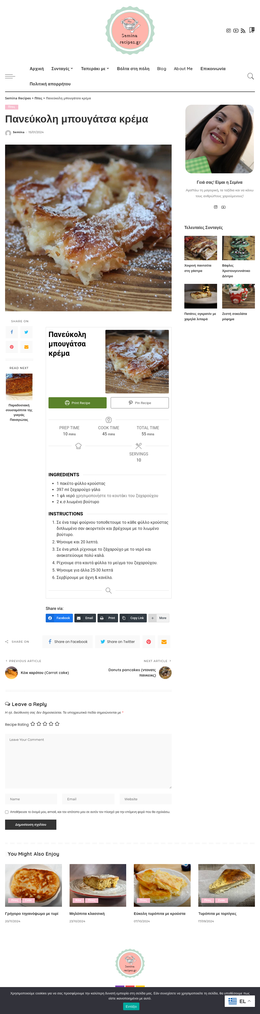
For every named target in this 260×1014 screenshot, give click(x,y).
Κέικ (79, 900)
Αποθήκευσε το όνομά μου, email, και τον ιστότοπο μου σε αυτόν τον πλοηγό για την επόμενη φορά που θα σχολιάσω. (90, 812)
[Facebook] (59, 617)
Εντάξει (131, 1006)
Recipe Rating (17, 723)
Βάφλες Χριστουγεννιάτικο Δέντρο (236, 270)
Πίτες (11, 107)
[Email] (85, 617)
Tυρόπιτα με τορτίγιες (219, 913)
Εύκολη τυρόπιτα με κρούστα (162, 913)
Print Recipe (77, 403)
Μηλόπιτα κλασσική (89, 913)
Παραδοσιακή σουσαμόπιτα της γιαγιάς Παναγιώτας (19, 412)
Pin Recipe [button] (140, 403)
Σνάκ (28, 900)
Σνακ (221, 900)
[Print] (108, 617)
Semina (18, 132)
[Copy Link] (133, 617)
